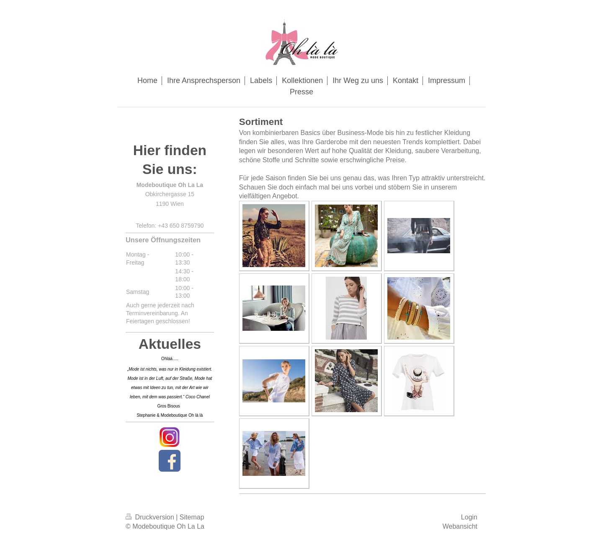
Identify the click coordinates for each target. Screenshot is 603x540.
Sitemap (192, 517)
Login (469, 517)
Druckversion (151, 517)
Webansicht (460, 526)
